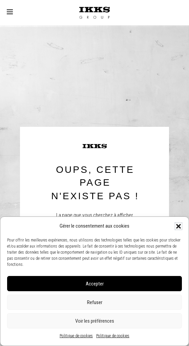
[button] (178, 226)
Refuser (94, 302)
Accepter (95, 284)
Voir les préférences (94, 321)
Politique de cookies (76, 335)
